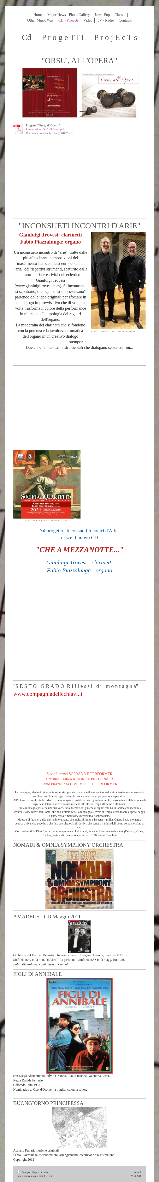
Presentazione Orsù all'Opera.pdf (45, 129)
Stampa (24, 1172)
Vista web (136, 1175)
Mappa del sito (40, 1172)
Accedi (138, 1172)
